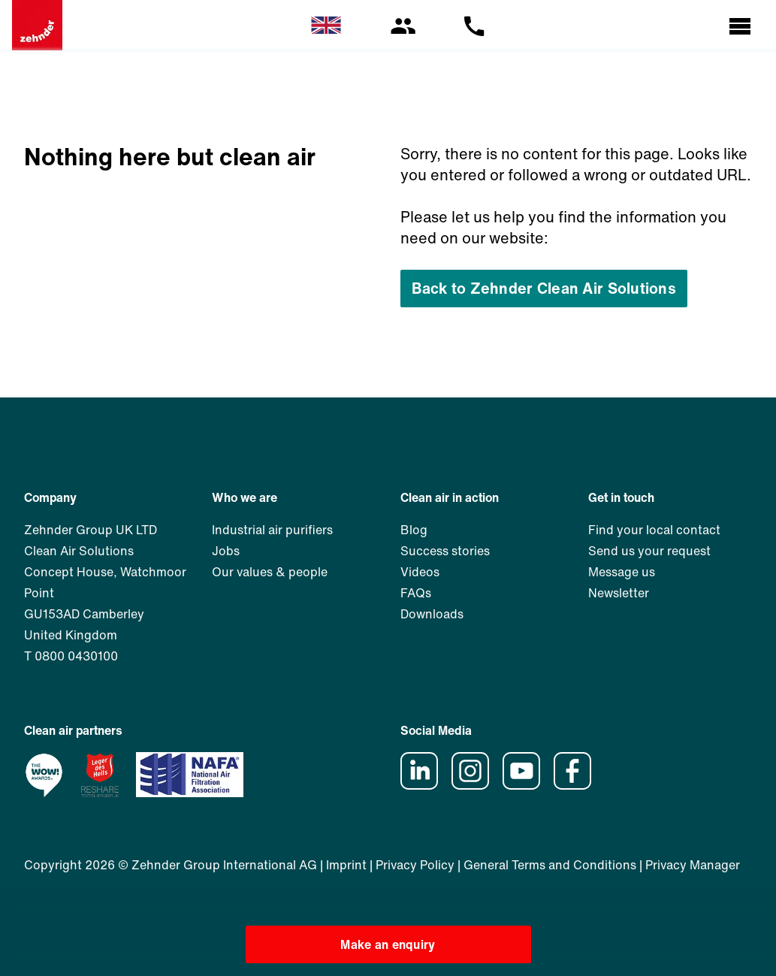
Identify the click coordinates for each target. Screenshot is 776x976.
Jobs (226, 551)
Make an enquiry (387, 944)
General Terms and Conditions (549, 865)
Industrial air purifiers (272, 530)
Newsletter (618, 593)
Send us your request (649, 551)
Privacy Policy (415, 865)
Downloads (431, 614)
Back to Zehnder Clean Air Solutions (544, 288)
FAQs (415, 593)
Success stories (445, 551)
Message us (621, 572)
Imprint (346, 865)
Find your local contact (654, 530)
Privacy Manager (692, 865)
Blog (413, 530)
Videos (419, 572)
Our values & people (270, 572)
